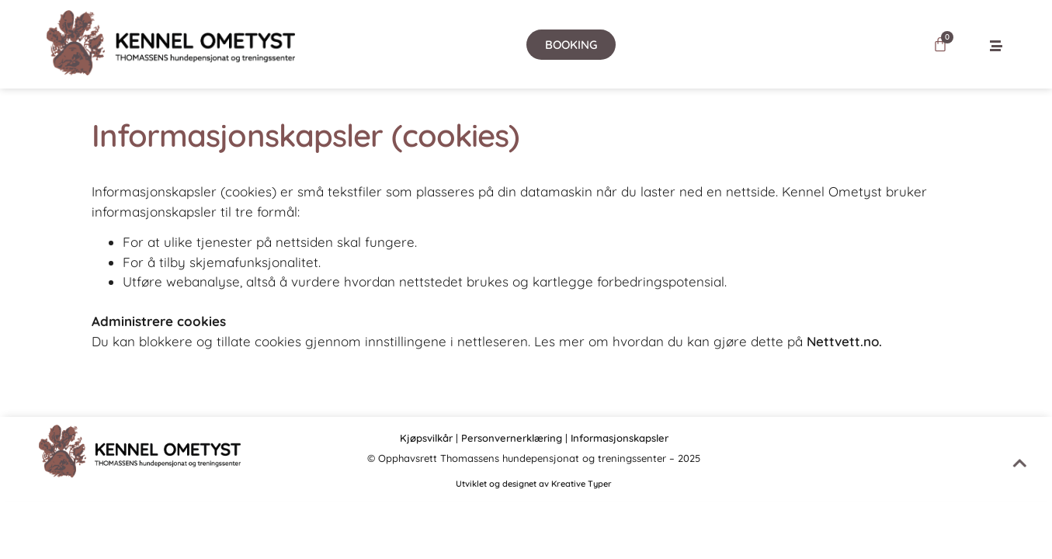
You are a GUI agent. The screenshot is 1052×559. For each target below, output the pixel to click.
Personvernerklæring (511, 438)
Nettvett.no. (844, 341)
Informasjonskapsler (619, 438)
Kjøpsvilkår (426, 438)
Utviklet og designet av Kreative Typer (534, 483)
